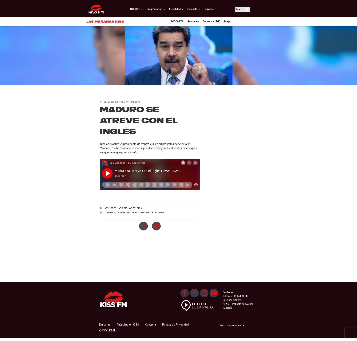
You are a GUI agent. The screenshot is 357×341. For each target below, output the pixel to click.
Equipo (227, 21)
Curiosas (111, 208)
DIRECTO (141, 9)
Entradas (213, 9)
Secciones (193, 21)
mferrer (135, 102)
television (158, 213)
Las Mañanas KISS (130, 208)
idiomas (110, 213)
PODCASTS (177, 21)
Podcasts (198, 9)
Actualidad (180, 9)
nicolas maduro (138, 213)
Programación (160, 9)
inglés (121, 213)
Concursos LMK (211, 21)
